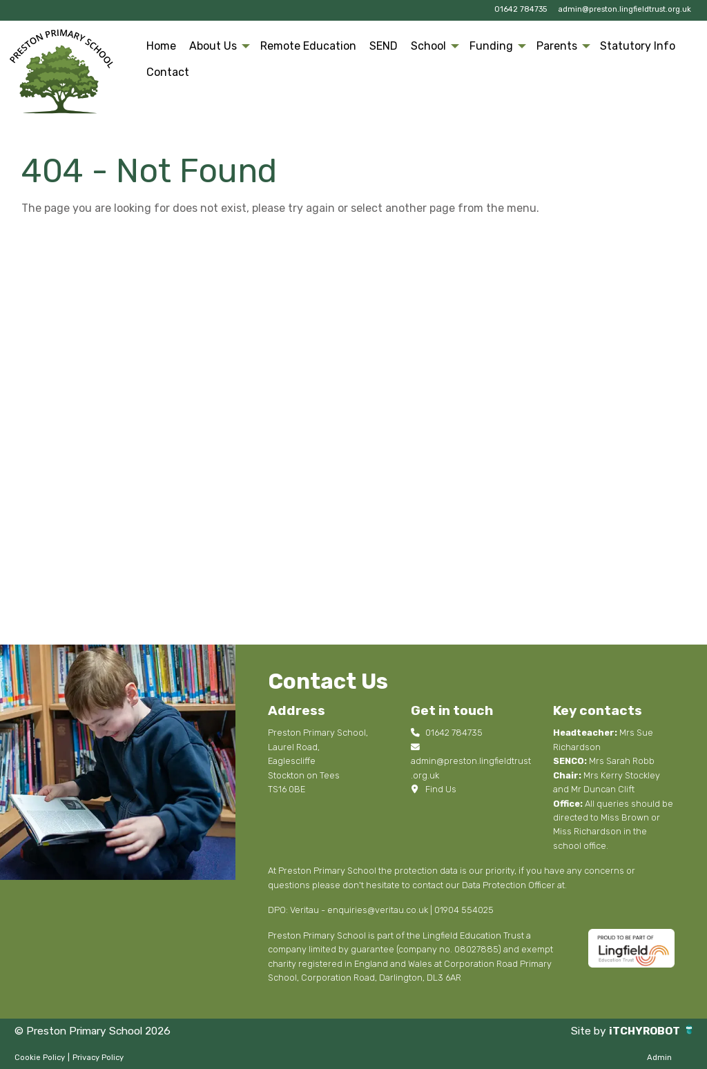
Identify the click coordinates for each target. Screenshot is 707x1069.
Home (161, 45)
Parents (556, 45)
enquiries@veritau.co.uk (377, 910)
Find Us (433, 789)
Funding (491, 45)
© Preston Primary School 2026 (96, 1030)
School (428, 45)
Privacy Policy (98, 1057)
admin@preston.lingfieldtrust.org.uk (624, 9)
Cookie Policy (39, 1057)
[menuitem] (161, 46)
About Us (213, 45)
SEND (383, 45)
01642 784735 (520, 9)
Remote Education (308, 45)
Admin (659, 1057)
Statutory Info (637, 45)
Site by (586, 1030)
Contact (167, 72)
